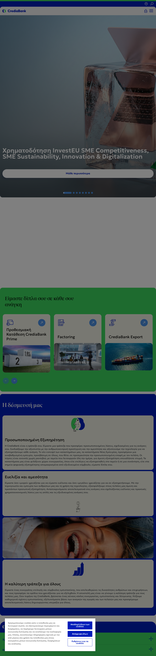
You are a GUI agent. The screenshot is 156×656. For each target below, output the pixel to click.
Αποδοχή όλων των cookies (80, 625)
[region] (50, 634)
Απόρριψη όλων (80, 634)
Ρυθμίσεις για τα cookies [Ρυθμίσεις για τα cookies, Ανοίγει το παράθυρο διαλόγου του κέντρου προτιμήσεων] (80, 642)
